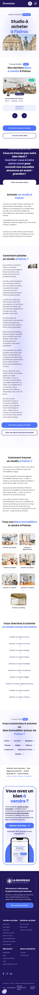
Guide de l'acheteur (26, 930)
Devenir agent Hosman (10, 964)
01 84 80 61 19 (24, 955)
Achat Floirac (22, 774)
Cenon (8, 741)
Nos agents (6, 927)
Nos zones (6, 930)
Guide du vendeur (8, 933)
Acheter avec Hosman (15, 768)
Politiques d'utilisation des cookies (21, 987)
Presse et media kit (8, 958)
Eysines (19, 754)
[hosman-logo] (9, 4)
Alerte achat (24, 927)
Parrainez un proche (9, 941)
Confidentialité (11, 987)
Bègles (19, 745)
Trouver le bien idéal (19, 136)
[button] (4, 991)
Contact (23, 952)
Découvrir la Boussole (19, 905)
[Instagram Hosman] (7, 973)
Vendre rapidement (9, 938)
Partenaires (6, 952)
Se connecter (7, 944)
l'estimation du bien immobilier (17, 813)
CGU (4, 987)
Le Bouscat (10, 749)
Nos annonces (24, 924)
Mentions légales (32, 987)
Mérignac (30, 741)
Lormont (18, 741)
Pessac (9, 745)
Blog (4, 955)
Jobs (4, 961)
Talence (29, 745)
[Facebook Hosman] (3, 973)
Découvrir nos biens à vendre (20, 128)
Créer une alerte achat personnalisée (19, 432)
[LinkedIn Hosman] (11, 973)
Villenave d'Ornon (26, 749)
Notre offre (6, 924)
